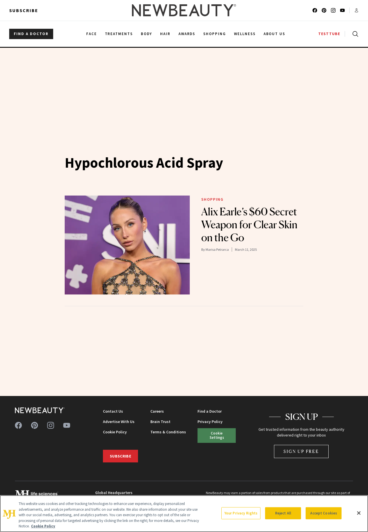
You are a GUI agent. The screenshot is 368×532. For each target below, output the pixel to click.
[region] (184, 513)
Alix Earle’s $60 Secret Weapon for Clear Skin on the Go (249, 224)
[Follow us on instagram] (333, 10)
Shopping (212, 199)
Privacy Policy (210, 421)
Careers (157, 411)
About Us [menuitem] (274, 33)
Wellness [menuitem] (245, 33)
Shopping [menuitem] (214, 33)
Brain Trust (160, 421)
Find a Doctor (210, 411)
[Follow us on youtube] (342, 10)
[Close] (358, 513)
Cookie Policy (115, 432)
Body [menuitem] (146, 33)
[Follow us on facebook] (315, 10)
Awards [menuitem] (187, 33)
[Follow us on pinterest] (324, 10)
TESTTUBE (329, 33)
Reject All (283, 513)
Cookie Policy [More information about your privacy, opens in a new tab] (43, 526)
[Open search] (354, 34)
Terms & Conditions (168, 432)
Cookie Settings (217, 435)
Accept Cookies (323, 513)
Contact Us (113, 411)
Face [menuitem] (91, 33)
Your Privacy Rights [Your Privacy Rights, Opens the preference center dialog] (241, 513)
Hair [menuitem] (165, 33)
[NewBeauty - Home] (184, 10)
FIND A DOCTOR (31, 33)
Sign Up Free (301, 451)
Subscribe (23, 10)
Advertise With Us (119, 421)
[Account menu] (356, 10)
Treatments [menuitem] (119, 33)
